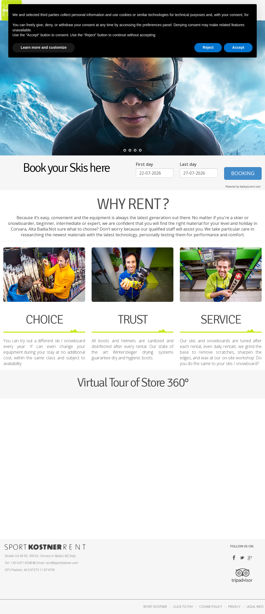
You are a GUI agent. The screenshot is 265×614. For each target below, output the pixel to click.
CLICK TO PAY (183, 607)
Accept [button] (238, 47)
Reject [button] (208, 47)
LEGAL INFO (255, 607)
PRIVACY (234, 607)
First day (144, 164)
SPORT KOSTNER (155, 607)
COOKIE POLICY (210, 607)
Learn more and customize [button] (44, 47)
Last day (188, 164)
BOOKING (243, 173)
